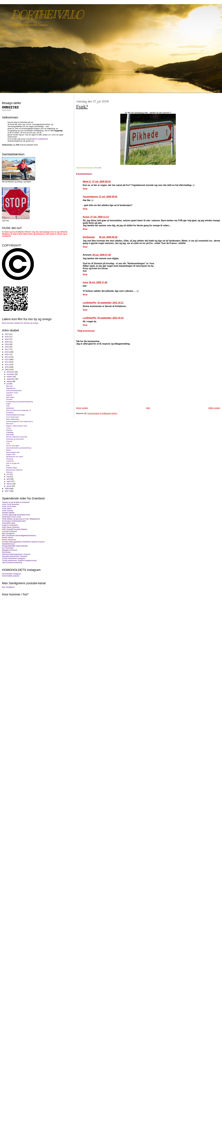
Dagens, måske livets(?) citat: (16, 426)
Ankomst (9, 472)
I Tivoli (8, 428)
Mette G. (87, 181)
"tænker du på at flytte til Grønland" (16, 502)
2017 (7, 349)
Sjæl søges (10, 397)
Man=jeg (9, 386)
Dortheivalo (89, 237)
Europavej (9, 412)
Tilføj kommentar (86, 331)
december (11, 372)
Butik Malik (10, 434)
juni (8, 474)
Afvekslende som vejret (14, 456)
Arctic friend (6, 508)
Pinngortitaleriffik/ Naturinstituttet (15, 546)
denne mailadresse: (40, 139)
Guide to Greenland (10, 525)
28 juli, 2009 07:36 (101, 255)
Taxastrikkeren (90, 196)
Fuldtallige (9, 432)
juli (8, 384)
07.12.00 (98, 168)
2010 (7, 367)
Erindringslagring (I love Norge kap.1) (19, 421)
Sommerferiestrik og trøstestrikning (18, 448)
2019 (7, 344)
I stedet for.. (10, 461)
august (9, 381)
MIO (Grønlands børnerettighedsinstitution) (19, 535)
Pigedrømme (10, 388)
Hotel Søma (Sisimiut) (10, 527)
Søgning (9, 395)
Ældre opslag (214, 408)
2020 (7, 342)
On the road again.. (13, 445)
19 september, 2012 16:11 (110, 302)
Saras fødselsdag (12, 419)
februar (9, 484)
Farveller (9, 399)
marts (9, 481)
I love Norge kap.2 (12, 417)
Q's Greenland (7, 548)
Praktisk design (11, 468)
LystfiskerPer (90, 302)
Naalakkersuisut (8, 544)
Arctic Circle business (10, 504)
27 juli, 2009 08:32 (101, 181)
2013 (7, 359)
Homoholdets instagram (11, 574)
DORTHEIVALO (47, 14)
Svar (85, 189)
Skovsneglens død (12, 452)
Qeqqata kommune (9, 550)
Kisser (86, 217)
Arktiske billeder (8, 513)
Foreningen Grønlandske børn (14, 521)
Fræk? (82, 106)
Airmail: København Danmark (16, 437)
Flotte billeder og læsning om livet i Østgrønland (21, 519)
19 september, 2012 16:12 (110, 318)
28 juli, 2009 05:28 (108, 237)
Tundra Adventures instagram (13, 558)
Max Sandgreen (8, 533)
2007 (7, 491)
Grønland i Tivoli (12, 393)
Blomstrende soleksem (14, 470)
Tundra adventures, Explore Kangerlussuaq (19, 560)
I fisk (7, 406)
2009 (7, 369)
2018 (7, 347)
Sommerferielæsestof (13, 390)
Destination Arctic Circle (11, 517)
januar (9, 486)
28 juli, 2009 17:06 (98, 282)
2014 (7, 357)
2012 (7, 362)
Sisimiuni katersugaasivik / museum (16, 554)
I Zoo (8, 443)
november (11, 374)
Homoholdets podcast (10, 576)
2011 (7, 365)
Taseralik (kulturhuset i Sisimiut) (14, 556)
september (11, 379)
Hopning (9, 430)
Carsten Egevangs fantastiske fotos (16, 515)
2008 (7, 488)
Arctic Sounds (7, 511)
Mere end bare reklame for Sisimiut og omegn (20, 323)
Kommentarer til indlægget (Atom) (102, 413)
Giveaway (9, 459)
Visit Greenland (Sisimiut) (12, 562)
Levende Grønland (9, 531)
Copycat (9, 441)
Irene (85, 282)
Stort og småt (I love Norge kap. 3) (18, 410)
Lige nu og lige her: (13, 463)
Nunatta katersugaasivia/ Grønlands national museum (23, 542)
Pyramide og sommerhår (15, 439)
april (8, 479)
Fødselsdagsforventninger (15, 415)
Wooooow (9, 423)
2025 (7, 334)
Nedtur (8, 450)
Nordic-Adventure (9, 540)
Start (148, 408)
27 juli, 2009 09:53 (108, 196)
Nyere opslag (82, 408)
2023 (7, 339)
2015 (7, 354)
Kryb (7, 465)
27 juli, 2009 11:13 (99, 217)
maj (8, 477)
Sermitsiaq (6, 552)
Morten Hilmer (7, 538)
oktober (10, 377)
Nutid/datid (10, 408)
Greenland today (8, 523)
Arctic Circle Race (9, 506)
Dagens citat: (11, 454)
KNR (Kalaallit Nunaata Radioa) (14, 529)
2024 (7, 337)
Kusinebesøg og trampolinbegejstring (19, 401)
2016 (7, 352)
